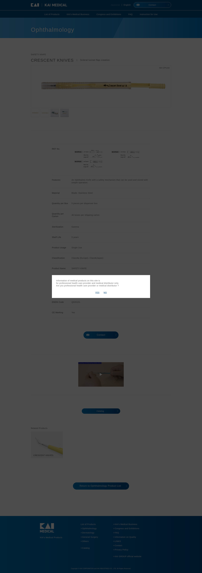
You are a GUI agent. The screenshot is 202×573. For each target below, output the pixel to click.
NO (105, 292)
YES (97, 292)
